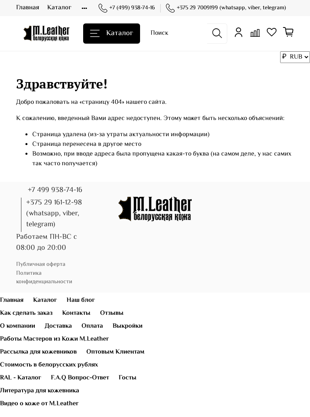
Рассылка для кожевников (38, 352)
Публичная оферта (40, 264)
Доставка (58, 326)
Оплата (92, 326)
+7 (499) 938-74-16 (126, 8)
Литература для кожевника (39, 391)
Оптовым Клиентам (115, 352)
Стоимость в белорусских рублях (49, 365)
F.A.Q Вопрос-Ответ (80, 378)
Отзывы (112, 313)
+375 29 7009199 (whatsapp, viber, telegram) (226, 8)
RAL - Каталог (20, 378)
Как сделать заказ (26, 313)
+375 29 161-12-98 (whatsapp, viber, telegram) (54, 213)
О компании (17, 326)
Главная (27, 8)
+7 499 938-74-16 (55, 190)
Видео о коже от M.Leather (39, 404)
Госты (127, 378)
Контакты (76, 313)
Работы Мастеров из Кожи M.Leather (54, 339)
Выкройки (127, 326)
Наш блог (81, 300)
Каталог (59, 8)
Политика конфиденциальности (44, 278)
